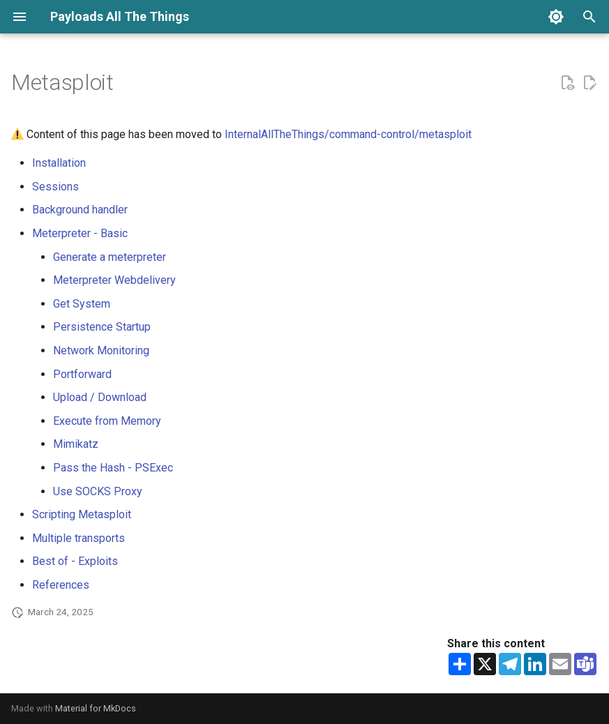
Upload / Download (99, 397)
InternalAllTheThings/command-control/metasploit (348, 134)
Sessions (55, 186)
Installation (59, 162)
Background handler (80, 209)
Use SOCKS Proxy (97, 491)
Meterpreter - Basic (80, 233)
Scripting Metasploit (81, 514)
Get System (81, 303)
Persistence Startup (102, 326)
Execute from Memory (107, 421)
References (60, 584)
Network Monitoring (101, 350)
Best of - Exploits (75, 561)
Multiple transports (78, 538)
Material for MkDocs (95, 708)
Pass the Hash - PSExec (113, 467)
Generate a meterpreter (109, 257)
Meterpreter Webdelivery (114, 280)
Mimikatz (75, 444)
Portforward (82, 374)
